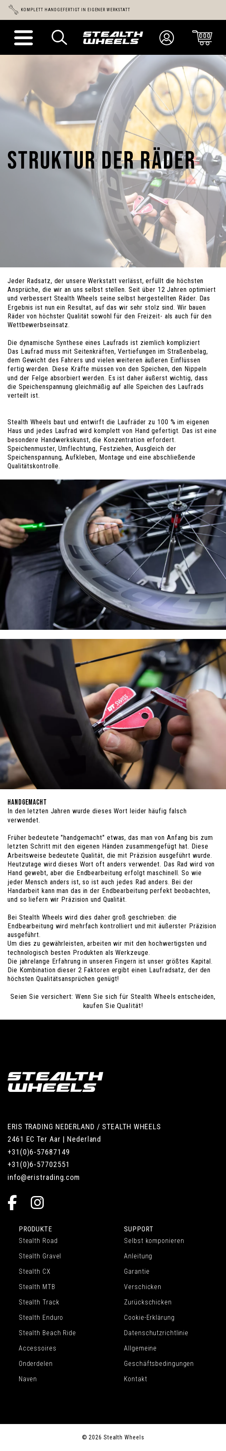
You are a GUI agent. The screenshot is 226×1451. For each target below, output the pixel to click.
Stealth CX (35, 1271)
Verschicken (142, 1287)
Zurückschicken (148, 1302)
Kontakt (135, 1379)
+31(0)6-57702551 (38, 1164)
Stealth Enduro (41, 1317)
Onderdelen (36, 1364)
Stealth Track (39, 1302)
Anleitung (138, 1256)
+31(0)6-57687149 (38, 1152)
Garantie (136, 1271)
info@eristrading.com (43, 1177)
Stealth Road (38, 1241)
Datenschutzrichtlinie (156, 1333)
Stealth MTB (37, 1287)
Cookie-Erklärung (149, 1317)
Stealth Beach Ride (47, 1333)
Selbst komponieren (154, 1241)
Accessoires (38, 1348)
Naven (28, 1379)
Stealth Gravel (40, 1256)
